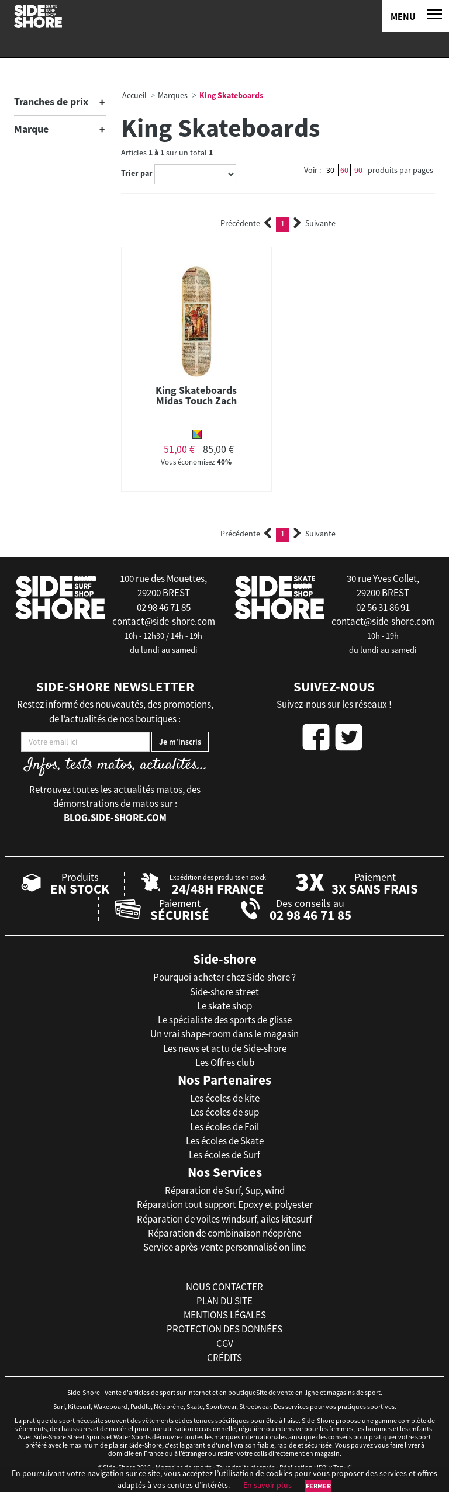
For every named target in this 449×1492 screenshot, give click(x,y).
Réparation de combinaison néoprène (224, 1233)
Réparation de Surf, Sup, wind (225, 1190)
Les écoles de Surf (224, 1154)
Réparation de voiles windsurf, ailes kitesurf (224, 1219)
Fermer (318, 1485)
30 (330, 170)
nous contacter (224, 1286)
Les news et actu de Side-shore (224, 1048)
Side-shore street (224, 991)
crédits (224, 1357)
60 (344, 170)
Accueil (134, 95)
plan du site (224, 1300)
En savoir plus (267, 1485)
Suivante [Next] (314, 223)
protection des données (224, 1329)
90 (358, 170)
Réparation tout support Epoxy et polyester (225, 1204)
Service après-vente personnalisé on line (224, 1247)
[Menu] (415, 16)
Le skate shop (224, 1005)
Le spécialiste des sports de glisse (225, 1019)
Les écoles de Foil (224, 1126)
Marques (173, 95)
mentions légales (225, 1314)
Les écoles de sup (224, 1112)
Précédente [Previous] (246, 223)
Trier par (137, 173)
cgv (224, 1343)
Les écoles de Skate (225, 1140)
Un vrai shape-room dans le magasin (224, 1033)
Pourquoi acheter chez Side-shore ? (224, 977)
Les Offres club (224, 1062)
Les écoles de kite (225, 1098)
